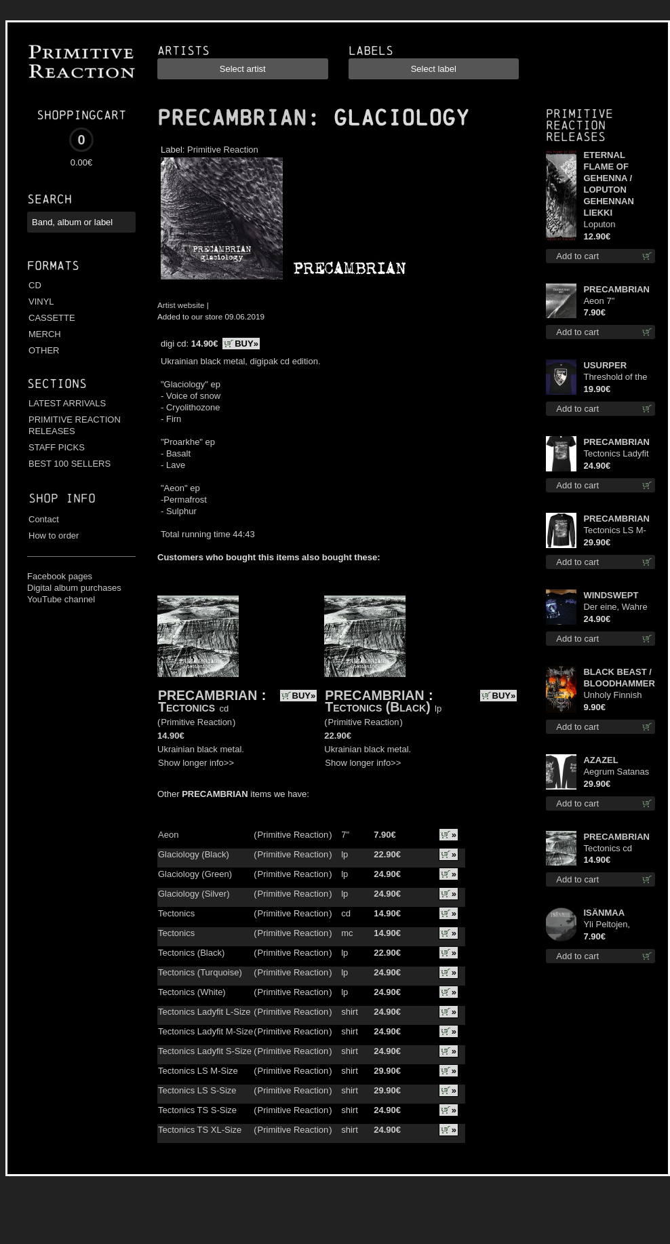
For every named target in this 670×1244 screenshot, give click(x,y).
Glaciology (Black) (193, 854)
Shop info (62, 498)
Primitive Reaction (222, 149)
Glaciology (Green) (195, 874)
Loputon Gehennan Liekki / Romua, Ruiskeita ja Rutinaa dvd (618, 225)
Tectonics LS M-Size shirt (614, 531)
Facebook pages (59, 576)
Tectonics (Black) (377, 706)
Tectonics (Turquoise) (200, 972)
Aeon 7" (598, 301)
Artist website (181, 304)
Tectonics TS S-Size (197, 1110)
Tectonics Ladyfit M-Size (205, 1031)
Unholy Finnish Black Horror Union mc (612, 695)
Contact (43, 519)
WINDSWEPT (610, 595)
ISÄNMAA (604, 913)
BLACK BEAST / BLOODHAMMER (618, 677)
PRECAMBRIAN (232, 118)
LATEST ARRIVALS (67, 403)
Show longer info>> (196, 763)
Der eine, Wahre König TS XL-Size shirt (617, 607)
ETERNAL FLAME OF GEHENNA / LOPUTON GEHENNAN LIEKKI (608, 184)
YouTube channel (61, 599)
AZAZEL (600, 760)
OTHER (44, 350)
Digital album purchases (74, 588)
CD (34, 285)
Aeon (168, 835)
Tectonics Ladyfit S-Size (205, 1051)
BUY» (246, 343)
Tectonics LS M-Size (198, 1071)
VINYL (41, 301)
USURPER (605, 365)
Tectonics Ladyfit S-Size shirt (615, 454)
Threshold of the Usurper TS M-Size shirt (615, 377)
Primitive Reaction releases (579, 125)
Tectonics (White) (192, 992)
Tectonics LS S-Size (197, 1090)
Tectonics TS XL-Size (199, 1130)
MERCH (44, 334)
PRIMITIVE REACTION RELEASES (74, 425)
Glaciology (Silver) (193, 894)
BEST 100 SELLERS (69, 464)
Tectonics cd (607, 848)
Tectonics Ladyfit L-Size (204, 1012)
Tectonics (186, 706)
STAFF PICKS (56, 447)
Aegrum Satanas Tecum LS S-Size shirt (617, 772)
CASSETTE (51, 318)
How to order (53, 535)
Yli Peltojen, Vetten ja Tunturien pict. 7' (615, 925)
